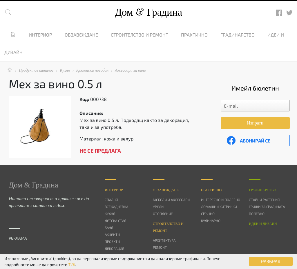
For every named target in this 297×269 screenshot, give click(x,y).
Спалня (111, 200)
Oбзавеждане (166, 190)
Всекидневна (116, 207)
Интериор (40, 34)
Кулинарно (210, 221)
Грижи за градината (267, 207)
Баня (109, 227)
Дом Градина (148, 12)
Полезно (257, 214)
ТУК (71, 264)
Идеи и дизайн (263, 224)
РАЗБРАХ (270, 261)
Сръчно (208, 214)
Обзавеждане (81, 34)
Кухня (110, 214)
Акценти (112, 234)
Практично (194, 34)
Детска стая (115, 221)
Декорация (114, 248)
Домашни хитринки (219, 207)
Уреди (158, 207)
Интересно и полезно (220, 200)
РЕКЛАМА (18, 238)
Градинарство (237, 34)
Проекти (112, 241)
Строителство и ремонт (139, 34)
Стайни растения (264, 200)
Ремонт (160, 247)
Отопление (163, 214)
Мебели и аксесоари (171, 200)
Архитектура (164, 240)
